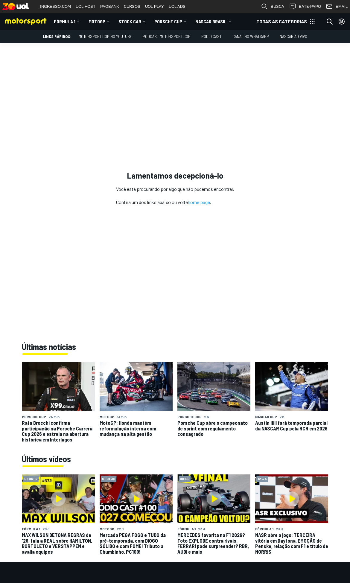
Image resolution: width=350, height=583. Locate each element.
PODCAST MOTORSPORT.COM (167, 36)
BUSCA (272, 6)
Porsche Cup (168, 21)
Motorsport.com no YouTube (105, 36)
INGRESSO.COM (55, 6)
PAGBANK (109, 6)
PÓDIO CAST (211, 36)
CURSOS (132, 6)
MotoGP (97, 21)
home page (199, 202)
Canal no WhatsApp (250, 36)
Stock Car (129, 21)
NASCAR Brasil (211, 21)
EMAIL (337, 6)
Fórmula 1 (64, 21)
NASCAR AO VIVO (293, 36)
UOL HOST (85, 6)
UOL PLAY (154, 6)
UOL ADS (177, 6)
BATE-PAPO (305, 6)
